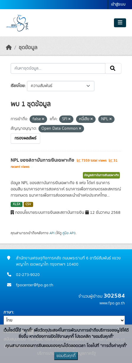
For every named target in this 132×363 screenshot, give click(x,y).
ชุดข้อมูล (28, 48)
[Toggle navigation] (120, 22)
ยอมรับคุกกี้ (66, 356)
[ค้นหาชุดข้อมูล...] (58, 68)
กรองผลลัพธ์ (25, 138)
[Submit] (113, 68)
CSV (28, 204)
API (51, 233)
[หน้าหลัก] (9, 48)
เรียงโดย (18, 86)
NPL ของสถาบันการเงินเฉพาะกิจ (43, 160)
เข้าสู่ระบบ (118, 4)
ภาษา (8, 312)
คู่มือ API (68, 233)
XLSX (16, 204)
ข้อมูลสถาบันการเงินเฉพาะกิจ (101, 175)
